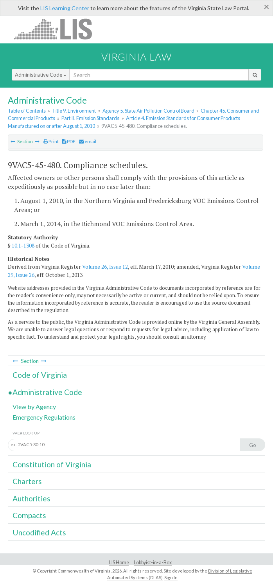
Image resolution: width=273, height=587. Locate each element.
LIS (57, 28)
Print (51, 141)
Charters (27, 481)
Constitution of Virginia (52, 464)
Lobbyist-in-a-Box (153, 562)
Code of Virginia (40, 374)
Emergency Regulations (44, 417)
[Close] (266, 7)
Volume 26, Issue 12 (105, 266)
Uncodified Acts (39, 532)
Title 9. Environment (74, 111)
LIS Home (119, 562)
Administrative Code (40, 75)
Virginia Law (136, 57)
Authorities (31, 498)
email (87, 141)
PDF (68, 141)
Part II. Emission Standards (90, 118)
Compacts (29, 515)
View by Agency (34, 406)
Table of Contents (27, 111)
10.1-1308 (23, 245)
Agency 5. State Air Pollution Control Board (148, 111)
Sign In (171, 577)
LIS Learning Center (64, 8)
